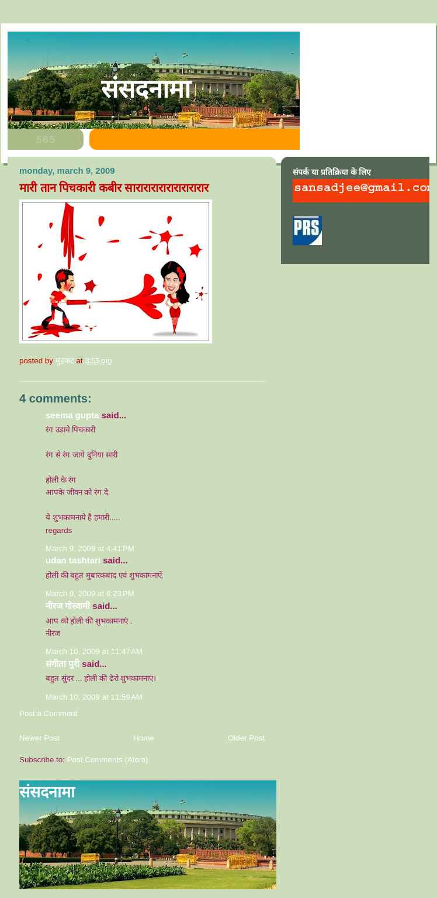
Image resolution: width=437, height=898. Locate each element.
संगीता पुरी (64, 664)
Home (143, 738)
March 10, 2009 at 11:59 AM (94, 697)
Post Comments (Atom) (107, 759)
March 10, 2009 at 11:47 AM (94, 651)
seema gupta (72, 415)
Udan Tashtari (73, 560)
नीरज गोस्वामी (68, 606)
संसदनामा (145, 89)
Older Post (246, 738)
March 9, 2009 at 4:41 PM (90, 548)
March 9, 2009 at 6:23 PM (90, 593)
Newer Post (39, 738)
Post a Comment (48, 713)
